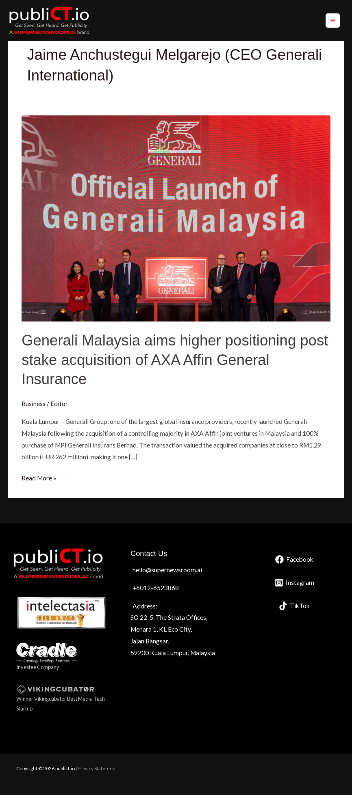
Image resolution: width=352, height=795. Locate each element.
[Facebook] (294, 559)
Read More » (39, 477)
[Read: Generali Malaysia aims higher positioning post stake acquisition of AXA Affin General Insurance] (176, 218)
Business (34, 403)
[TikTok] (294, 605)
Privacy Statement (97, 768)
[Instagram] (294, 582)
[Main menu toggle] (333, 20)
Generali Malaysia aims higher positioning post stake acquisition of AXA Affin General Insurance (175, 359)
